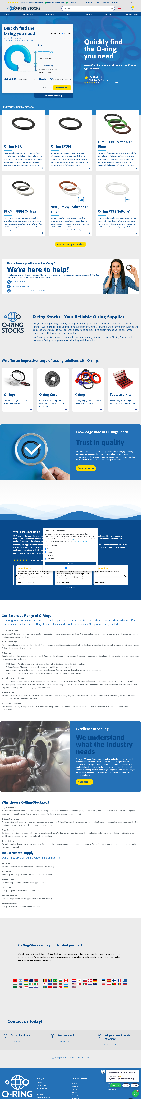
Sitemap (75, 1083)
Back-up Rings (28, 14)
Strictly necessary (52, 545)
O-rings (7, 14)
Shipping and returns (78, 1095)
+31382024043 (41, 1094)
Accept (70, 563)
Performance (51, 549)
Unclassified (51, 559)
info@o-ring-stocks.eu (64, 1041)
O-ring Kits (88, 14)
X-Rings (69, 14)
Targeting (50, 552)
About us (75, 1086)
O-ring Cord (49, 14)
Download (75, 1098)
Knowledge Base (132, 14)
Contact (74, 1089)
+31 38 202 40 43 (15, 1041)
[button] (122, 8)
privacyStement (78, 539)
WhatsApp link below (111, 1045)
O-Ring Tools (109, 14)
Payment (75, 1092)
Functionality (51, 555)
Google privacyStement (80, 541)
